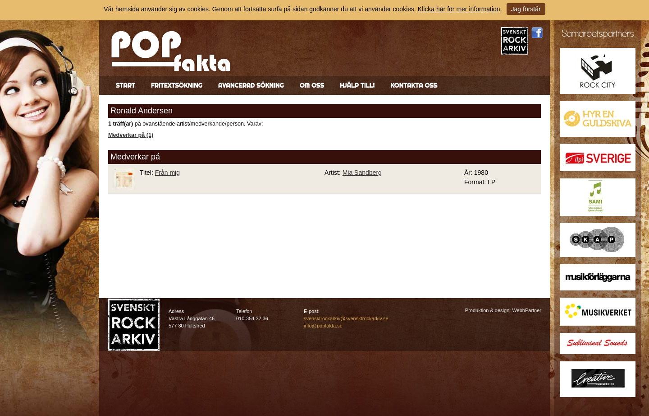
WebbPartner (526, 310)
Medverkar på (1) (130, 135)
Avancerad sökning (251, 85)
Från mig (167, 172)
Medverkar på (135, 156)
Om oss (312, 85)
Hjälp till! (357, 85)
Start (125, 85)
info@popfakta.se (323, 325)
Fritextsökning (176, 85)
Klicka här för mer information (459, 9)
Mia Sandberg (362, 172)
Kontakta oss (413, 85)
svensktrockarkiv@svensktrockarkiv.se (346, 318)
